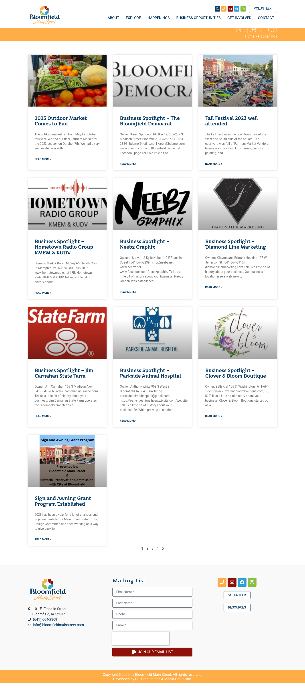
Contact (266, 18)
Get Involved (240, 18)
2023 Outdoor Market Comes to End (61, 125)
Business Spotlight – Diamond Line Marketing (235, 249)
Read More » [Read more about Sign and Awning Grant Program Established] (43, 544)
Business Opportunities (199, 18)
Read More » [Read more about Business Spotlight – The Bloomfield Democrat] (128, 169)
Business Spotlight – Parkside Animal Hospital (150, 378)
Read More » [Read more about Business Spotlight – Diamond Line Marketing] (213, 292)
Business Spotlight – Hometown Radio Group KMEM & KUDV (64, 252)
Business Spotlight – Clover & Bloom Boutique (235, 378)
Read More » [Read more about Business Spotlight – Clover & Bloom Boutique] (213, 421)
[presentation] (140, 643)
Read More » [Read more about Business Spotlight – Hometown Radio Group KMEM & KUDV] (43, 297)
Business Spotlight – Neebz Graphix (144, 249)
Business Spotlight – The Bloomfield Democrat (150, 125)
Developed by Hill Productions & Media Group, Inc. (152, 684)
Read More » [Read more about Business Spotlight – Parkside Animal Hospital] (128, 425)
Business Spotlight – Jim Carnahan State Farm (64, 378)
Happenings (159, 18)
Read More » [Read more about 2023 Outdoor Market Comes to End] (43, 164)
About (114, 18)
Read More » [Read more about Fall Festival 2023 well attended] (213, 169)
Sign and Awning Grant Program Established (63, 506)
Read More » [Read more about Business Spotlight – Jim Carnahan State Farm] (43, 421)
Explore (134, 18)
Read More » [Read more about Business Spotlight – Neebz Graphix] (128, 296)
